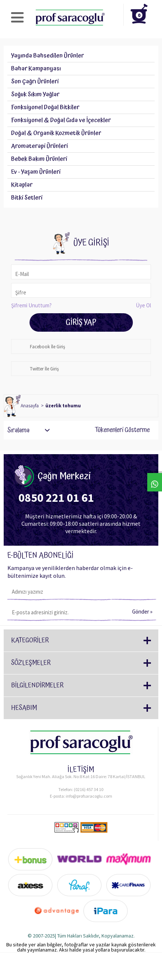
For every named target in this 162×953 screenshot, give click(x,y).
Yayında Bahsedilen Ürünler (47, 56)
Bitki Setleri (26, 198)
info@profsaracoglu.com (89, 796)
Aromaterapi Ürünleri (39, 146)
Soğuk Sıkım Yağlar (35, 94)
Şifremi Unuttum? (31, 305)
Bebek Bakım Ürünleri (39, 159)
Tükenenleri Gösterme (117, 430)
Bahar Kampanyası (36, 68)
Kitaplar (21, 185)
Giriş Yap (81, 322)
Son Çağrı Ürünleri (35, 81)
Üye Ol (143, 305)
